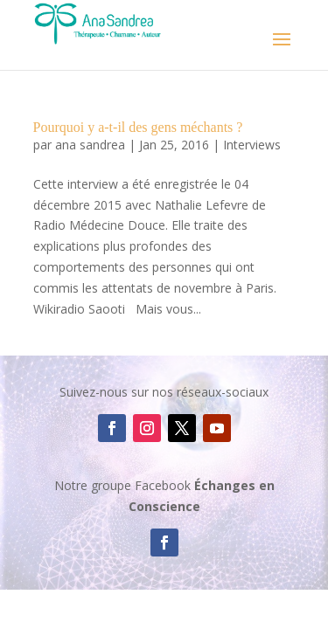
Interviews (252, 144)
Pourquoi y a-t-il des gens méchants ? (138, 127)
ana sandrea (90, 144)
